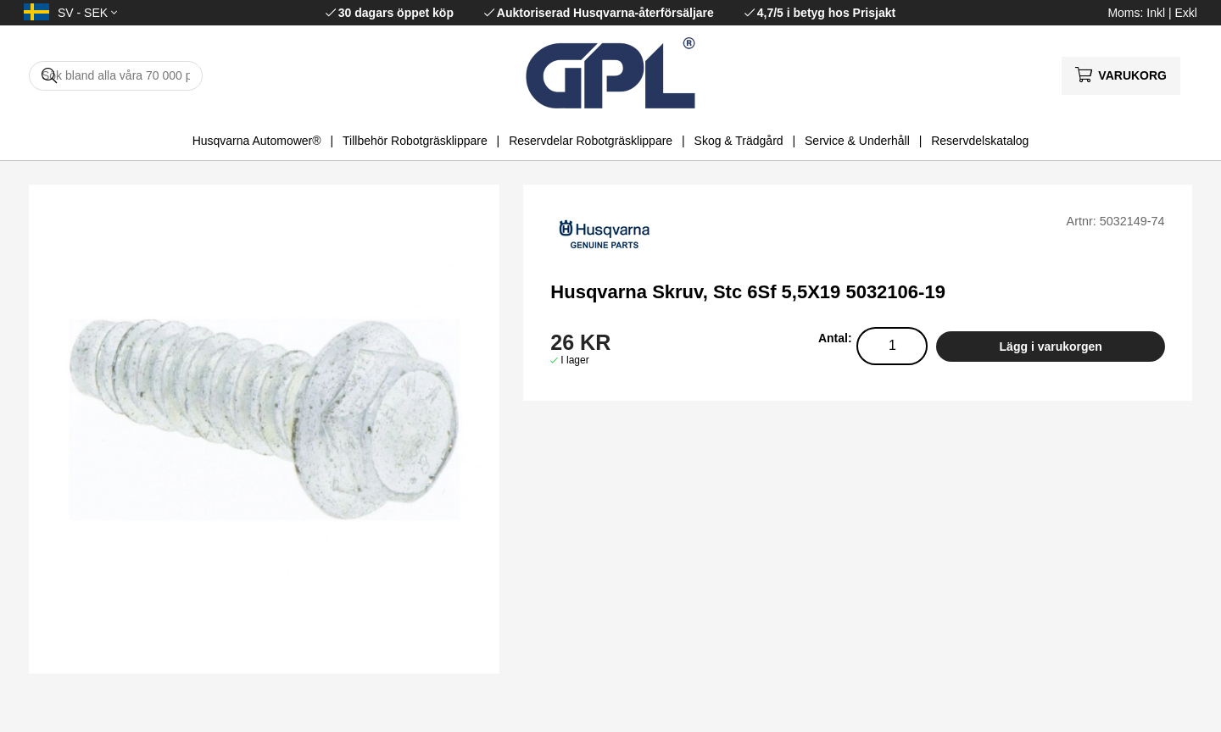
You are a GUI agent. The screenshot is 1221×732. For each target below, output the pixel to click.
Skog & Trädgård (738, 140)
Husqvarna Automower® (256, 140)
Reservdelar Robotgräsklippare (590, 140)
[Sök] (116, 76)
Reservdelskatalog (980, 140)
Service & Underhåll (857, 140)
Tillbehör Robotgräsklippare (415, 140)
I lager (574, 360)
